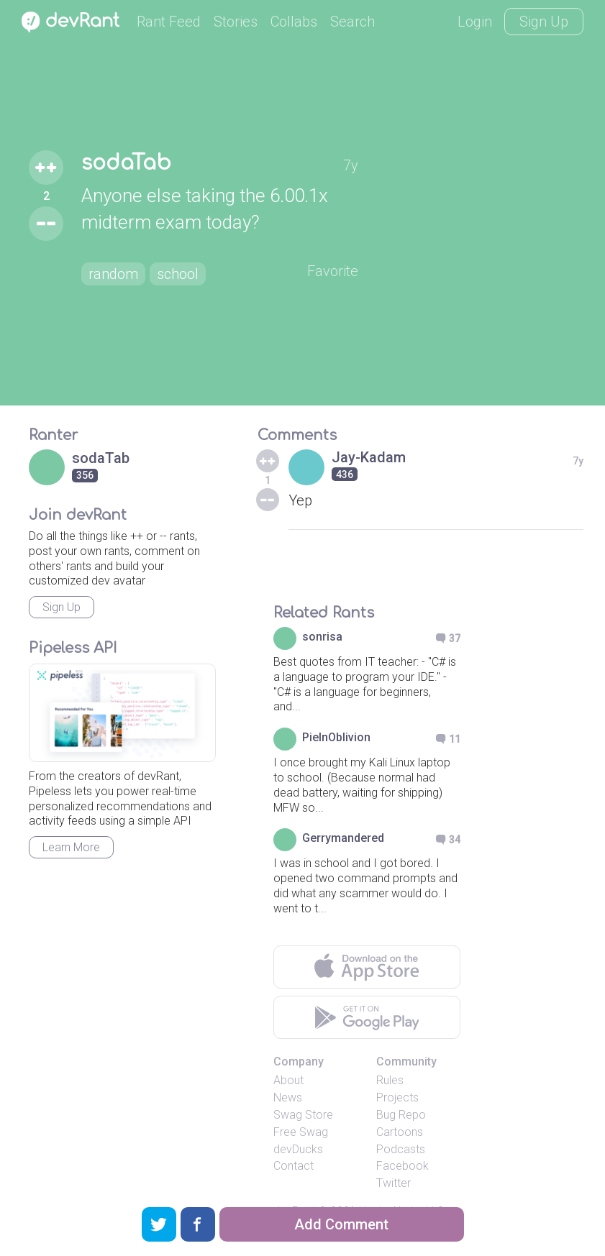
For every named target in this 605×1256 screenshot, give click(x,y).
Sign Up (543, 21)
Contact (293, 1166)
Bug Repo (401, 1115)
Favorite (332, 271)
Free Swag (300, 1132)
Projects (397, 1097)
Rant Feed (169, 21)
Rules (390, 1080)
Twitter (393, 1183)
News (287, 1097)
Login (475, 21)
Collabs (293, 21)
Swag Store (303, 1115)
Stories (236, 21)
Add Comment (341, 1224)
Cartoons (399, 1132)
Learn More (71, 847)
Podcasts (400, 1149)
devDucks (298, 1149)
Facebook (402, 1166)
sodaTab (126, 163)
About (288, 1080)
